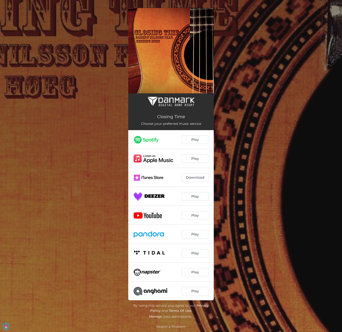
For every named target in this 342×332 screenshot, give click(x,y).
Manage (155, 316)
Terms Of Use (180, 311)
